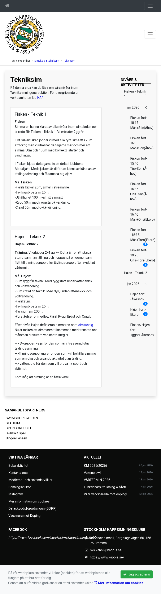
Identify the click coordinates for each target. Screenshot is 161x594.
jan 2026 (133, 107)
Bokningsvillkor (19, 487)
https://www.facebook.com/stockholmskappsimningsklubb (52, 538)
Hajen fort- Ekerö (139, 312)
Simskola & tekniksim (46, 60)
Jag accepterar (136, 574)
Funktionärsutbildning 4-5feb (105, 487)
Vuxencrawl (92, 473)
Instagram (15, 494)
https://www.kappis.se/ (107, 557)
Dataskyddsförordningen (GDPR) (32, 508)
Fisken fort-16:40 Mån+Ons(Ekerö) (140, 214)
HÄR (40, 98)
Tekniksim (69, 60)
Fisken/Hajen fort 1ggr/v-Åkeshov (140, 330)
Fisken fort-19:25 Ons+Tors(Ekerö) (140, 256)
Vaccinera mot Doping (24, 516)
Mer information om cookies (29, 501)
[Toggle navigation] (150, 6)
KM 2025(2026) (95, 466)
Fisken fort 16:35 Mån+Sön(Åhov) (140, 143)
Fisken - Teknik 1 (135, 93)
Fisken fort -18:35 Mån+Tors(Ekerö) (140, 236)
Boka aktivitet (18, 466)
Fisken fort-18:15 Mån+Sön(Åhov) (140, 123)
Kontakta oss (18, 473)
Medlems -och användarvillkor (30, 480)
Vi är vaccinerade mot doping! (105, 494)
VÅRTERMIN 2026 (97, 480)
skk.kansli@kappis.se (106, 550)
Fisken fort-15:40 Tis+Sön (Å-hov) (139, 166)
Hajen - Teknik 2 (135, 273)
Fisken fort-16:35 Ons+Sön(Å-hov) (139, 191)
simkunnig (85, 325)
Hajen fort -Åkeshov (139, 298)
